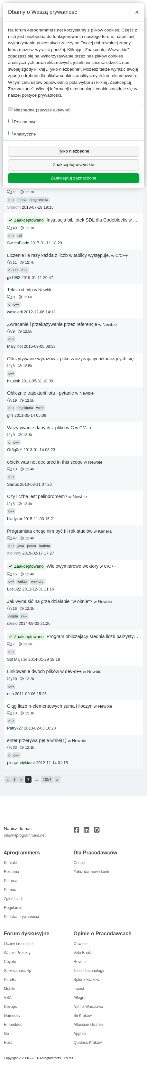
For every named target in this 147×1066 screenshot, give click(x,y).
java (20, 546)
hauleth (13, 381)
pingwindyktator (21, 763)
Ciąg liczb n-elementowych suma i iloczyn (50, 706)
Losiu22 (14, 589)
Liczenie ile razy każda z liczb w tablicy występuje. (58, 255)
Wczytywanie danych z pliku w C (40, 427)
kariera (44, 546)
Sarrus (13, 484)
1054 (47, 779)
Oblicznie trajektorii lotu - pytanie (40, 393)
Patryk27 (15, 728)
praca (21, 200)
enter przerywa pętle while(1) (37, 740)
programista (39, 200)
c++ (11, 200)
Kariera (105, 531)
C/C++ (121, 255)
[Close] (137, 12)
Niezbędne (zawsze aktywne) (39, 109)
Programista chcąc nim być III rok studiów (50, 531)
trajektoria (25, 408)
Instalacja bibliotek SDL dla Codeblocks (87, 220)
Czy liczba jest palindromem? (37, 496)
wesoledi (15, 312)
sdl (19, 236)
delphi (13, 616)
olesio (12, 623)
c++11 (13, 270)
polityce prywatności (41, 95)
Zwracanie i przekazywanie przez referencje (52, 324)
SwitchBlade (18, 243)
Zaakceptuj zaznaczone (73, 178)
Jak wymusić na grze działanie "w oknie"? (49, 601)
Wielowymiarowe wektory (73, 566)
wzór (40, 408)
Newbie (45, 289)
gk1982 (13, 277)
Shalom (14, 207)
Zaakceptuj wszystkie (73, 164)
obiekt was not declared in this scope (45, 462)
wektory (37, 581)
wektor (22, 581)
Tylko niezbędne (73, 151)
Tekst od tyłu (20, 289)
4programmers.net (45, 30)
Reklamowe (22, 121)
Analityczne (22, 133)
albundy (14, 553)
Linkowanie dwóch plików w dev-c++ (44, 671)
